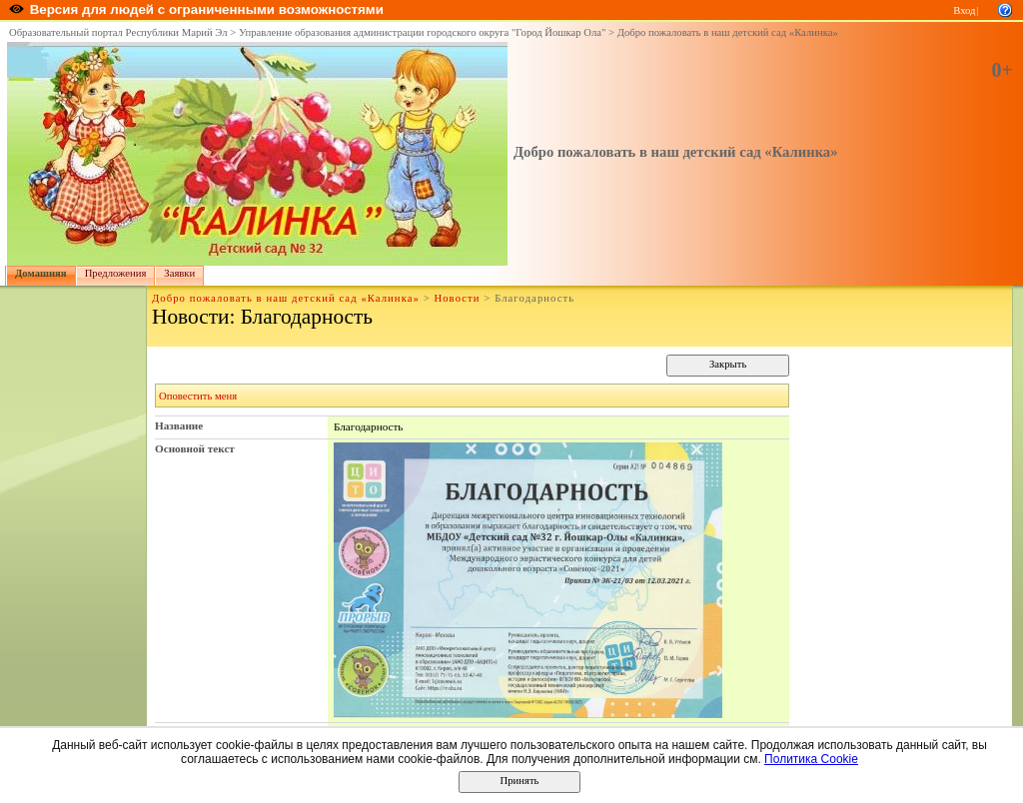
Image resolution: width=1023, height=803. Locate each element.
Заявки (179, 273)
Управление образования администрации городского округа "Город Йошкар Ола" (422, 32)
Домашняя (41, 273)
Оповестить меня (198, 396)
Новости (457, 298)
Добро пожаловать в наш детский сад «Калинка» (727, 32)
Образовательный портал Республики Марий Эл (118, 32)
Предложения (116, 273)
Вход (964, 10)
